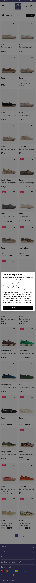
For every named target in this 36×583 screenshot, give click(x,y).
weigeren (20, 298)
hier (20, 294)
